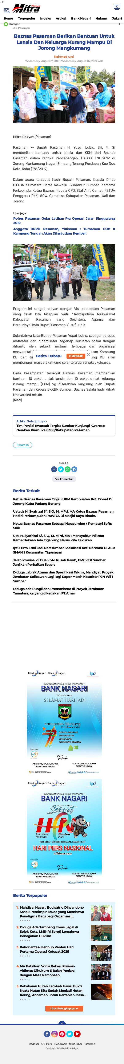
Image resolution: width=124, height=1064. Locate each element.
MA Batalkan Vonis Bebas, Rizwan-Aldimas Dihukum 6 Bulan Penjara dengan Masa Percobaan (47, 970)
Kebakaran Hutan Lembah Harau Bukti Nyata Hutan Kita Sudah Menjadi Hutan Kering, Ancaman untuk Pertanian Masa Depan (52, 990)
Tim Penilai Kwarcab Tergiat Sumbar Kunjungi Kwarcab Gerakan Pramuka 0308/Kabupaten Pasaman (60, 428)
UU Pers (46, 1044)
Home (8, 18)
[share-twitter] (61, 469)
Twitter (71, 1036)
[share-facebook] (54, 469)
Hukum (101, 18)
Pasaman (23, 444)
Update (76, 356)
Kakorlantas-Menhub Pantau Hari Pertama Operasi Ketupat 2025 (46, 949)
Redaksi (34, 1044)
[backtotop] (62, 1025)
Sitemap (90, 1044)
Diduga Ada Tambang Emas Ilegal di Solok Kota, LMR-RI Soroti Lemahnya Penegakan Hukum (49, 931)
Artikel (61, 18)
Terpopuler (26, 18)
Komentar (64, 479)
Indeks (45, 18)
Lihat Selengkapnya (64, 1008)
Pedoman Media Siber (68, 1044)
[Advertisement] (64, 635)
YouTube (80, 1036)
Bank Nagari (81, 18)
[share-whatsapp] (68, 469)
